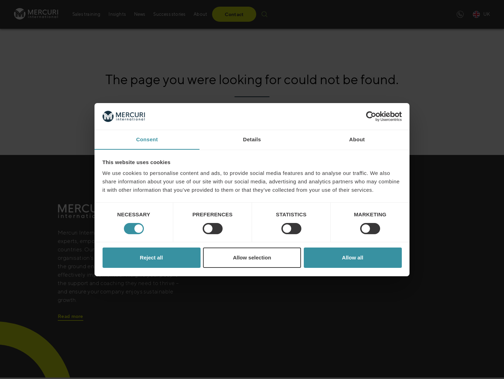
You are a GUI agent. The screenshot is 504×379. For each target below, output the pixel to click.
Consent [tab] (147, 139)
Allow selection (252, 258)
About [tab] (357, 139)
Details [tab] (252, 139)
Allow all (352, 258)
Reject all (151, 258)
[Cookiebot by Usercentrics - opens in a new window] (371, 116)
